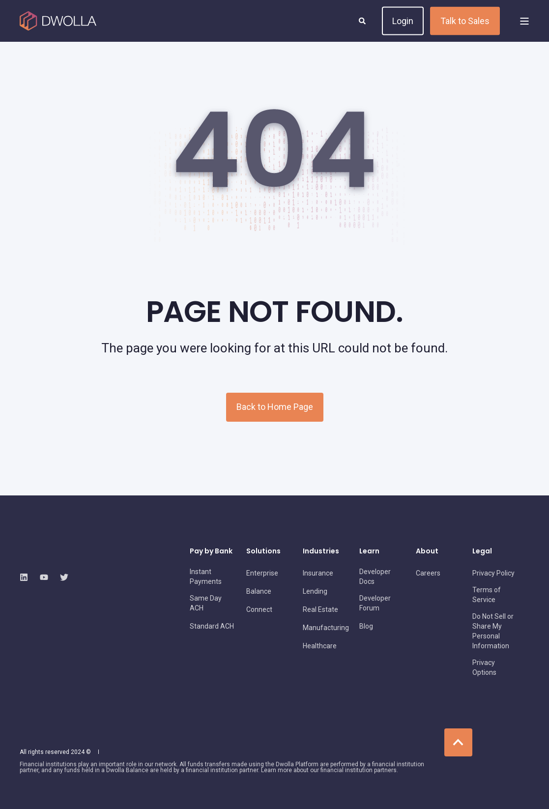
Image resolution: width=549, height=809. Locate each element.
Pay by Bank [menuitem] (211, 552)
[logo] (76, 553)
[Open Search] (363, 20)
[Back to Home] (58, 21)
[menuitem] (212, 576)
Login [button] (402, 20)
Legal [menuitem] (482, 552)
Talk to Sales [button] (465, 20)
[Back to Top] (458, 742)
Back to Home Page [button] (274, 407)
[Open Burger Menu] (524, 21)
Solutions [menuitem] (263, 552)
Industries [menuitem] (321, 552)
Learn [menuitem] (369, 552)
